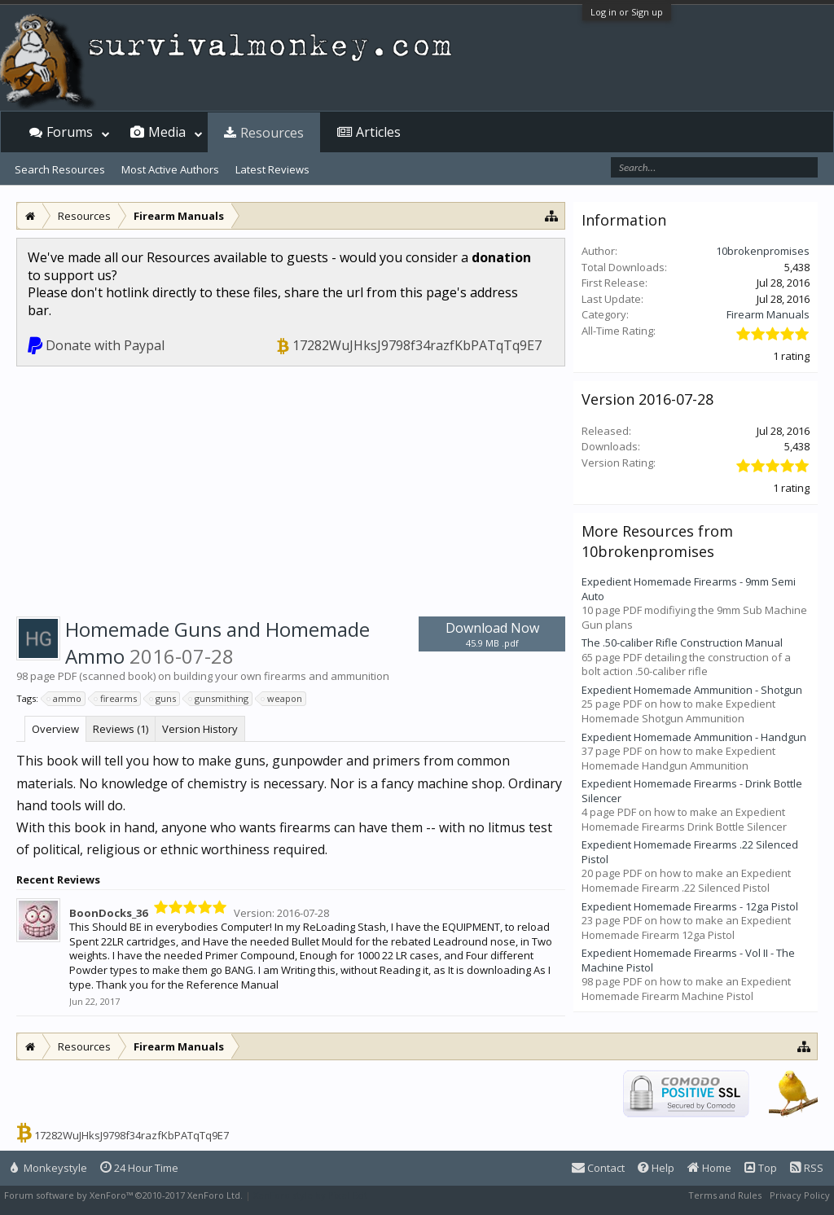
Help (656, 1167)
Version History (200, 729)
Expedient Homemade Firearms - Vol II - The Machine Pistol (688, 960)
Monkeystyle (49, 1167)
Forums (69, 132)
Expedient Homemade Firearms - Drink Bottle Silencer (692, 790)
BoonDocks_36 (108, 913)
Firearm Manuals (768, 314)
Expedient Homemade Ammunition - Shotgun (692, 689)
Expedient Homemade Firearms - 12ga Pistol (690, 906)
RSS (806, 1167)
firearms (116, 698)
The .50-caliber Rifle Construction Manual (682, 642)
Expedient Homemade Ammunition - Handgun (694, 737)
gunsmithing (219, 698)
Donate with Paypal (105, 345)
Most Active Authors (170, 169)
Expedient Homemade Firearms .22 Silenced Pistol (690, 851)
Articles (378, 132)
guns (163, 698)
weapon (282, 698)
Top (760, 1167)
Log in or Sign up (626, 12)
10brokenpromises (763, 250)
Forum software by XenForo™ (123, 1195)
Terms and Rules (725, 1195)
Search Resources (60, 169)
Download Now (492, 634)
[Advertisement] (290, 489)
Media (167, 132)
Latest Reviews (272, 169)
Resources (272, 133)
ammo (64, 698)
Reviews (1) (120, 729)
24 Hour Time (139, 1167)
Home (709, 1167)
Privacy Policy (800, 1195)
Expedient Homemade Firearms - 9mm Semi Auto (689, 588)
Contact (598, 1167)
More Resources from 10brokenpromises (657, 540)
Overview (55, 729)
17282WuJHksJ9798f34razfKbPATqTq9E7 (417, 345)
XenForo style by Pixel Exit (310, 1195)
